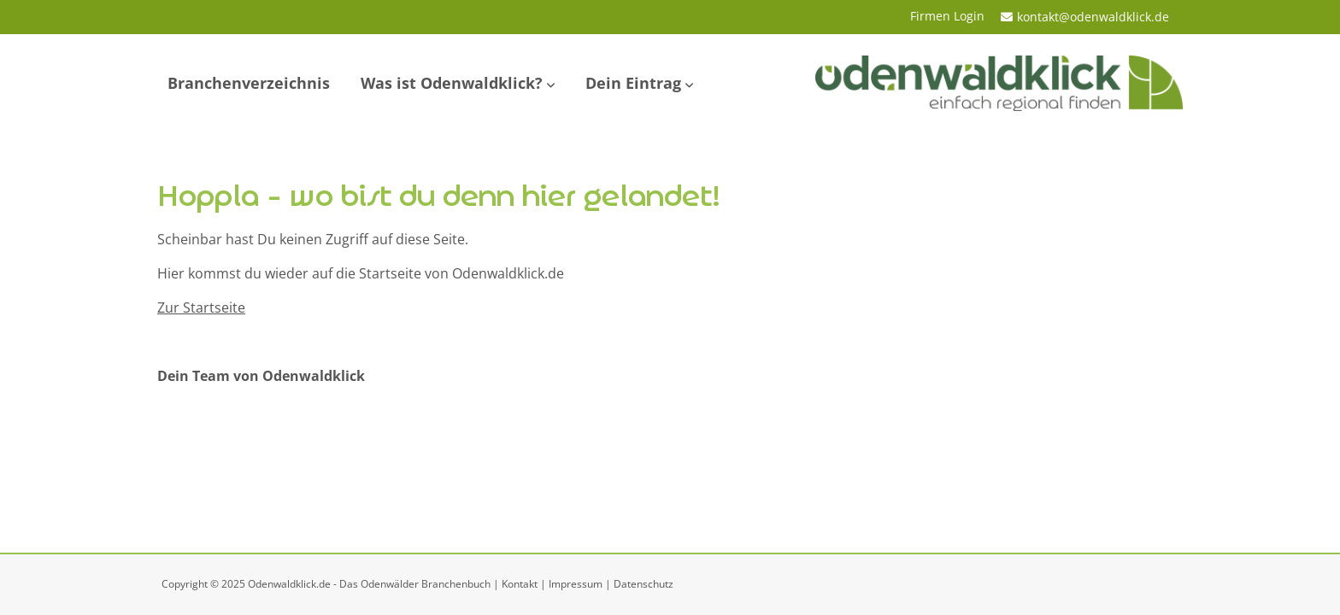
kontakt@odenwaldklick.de (1093, 17)
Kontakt (520, 584)
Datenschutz (643, 584)
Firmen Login (947, 16)
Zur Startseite (201, 307)
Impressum (575, 584)
